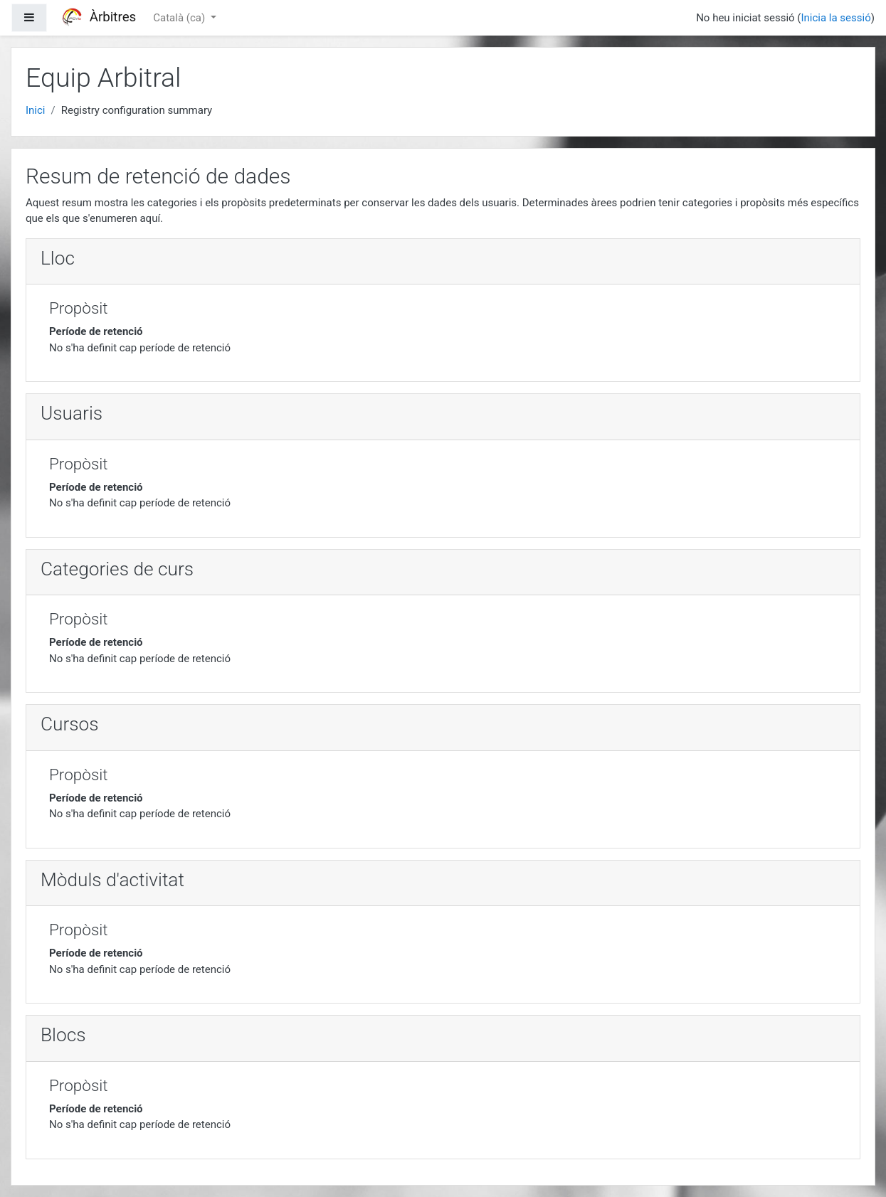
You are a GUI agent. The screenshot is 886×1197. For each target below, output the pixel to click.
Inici (36, 110)
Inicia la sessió (835, 17)
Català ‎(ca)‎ (180, 17)
